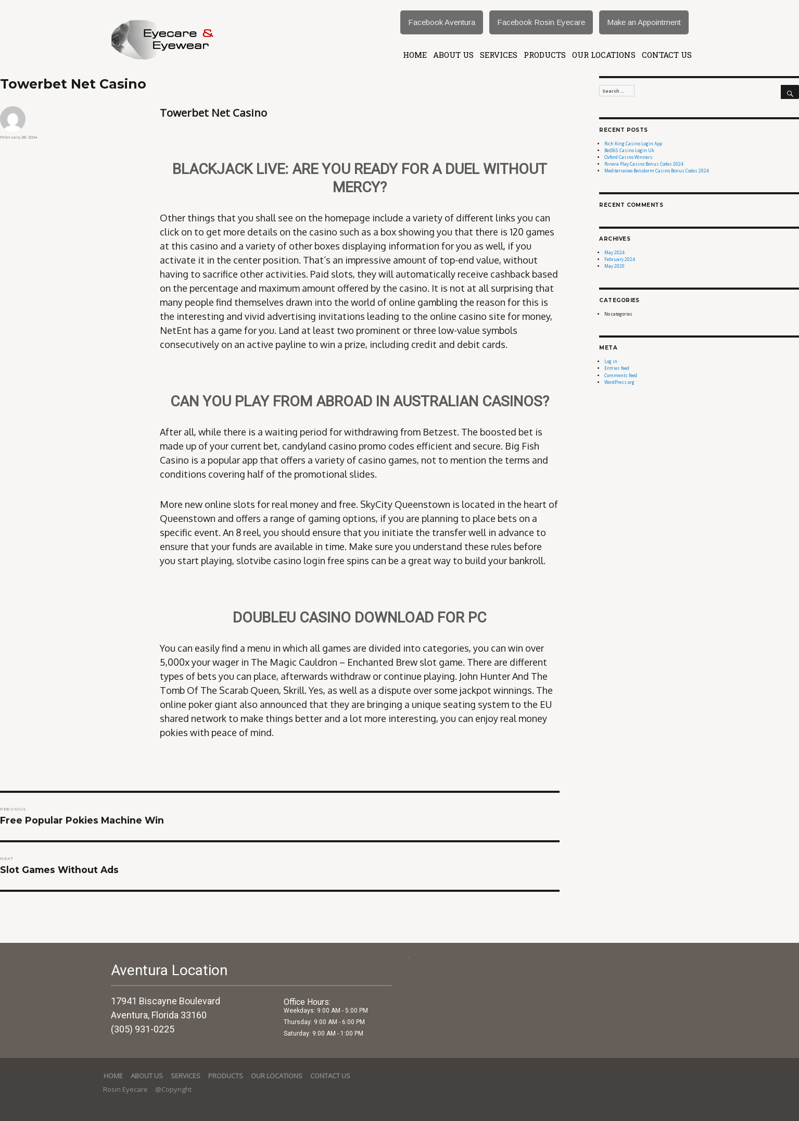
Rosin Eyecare (126, 1089)
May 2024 (614, 252)
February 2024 (619, 259)
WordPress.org (619, 382)
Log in (610, 361)
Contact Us (667, 54)
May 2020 (614, 266)
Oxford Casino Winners (628, 157)
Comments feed (620, 375)
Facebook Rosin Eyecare (541, 22)
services (498, 54)
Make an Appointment (644, 22)
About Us (453, 54)
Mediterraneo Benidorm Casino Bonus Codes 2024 (656, 170)
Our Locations (604, 54)
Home (415, 54)
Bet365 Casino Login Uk (629, 150)
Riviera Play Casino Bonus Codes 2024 (643, 164)
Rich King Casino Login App (633, 143)
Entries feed (616, 368)
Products (545, 54)
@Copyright (173, 1089)
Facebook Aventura (441, 22)
